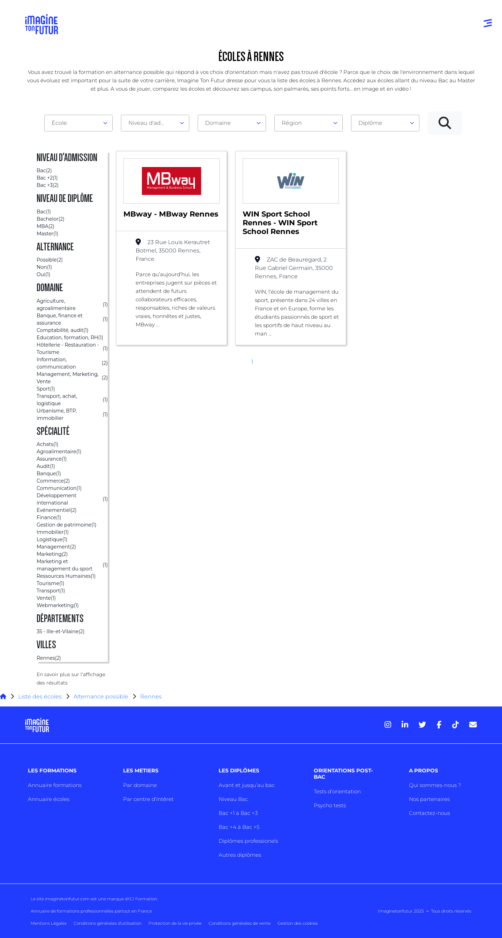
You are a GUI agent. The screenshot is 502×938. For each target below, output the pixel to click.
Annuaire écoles (48, 799)
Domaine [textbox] (218, 123)
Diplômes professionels (248, 841)
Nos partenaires (429, 799)
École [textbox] (59, 123)
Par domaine (140, 785)
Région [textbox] (292, 123)
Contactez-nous (429, 813)
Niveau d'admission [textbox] (152, 123)
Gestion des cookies (297, 923)
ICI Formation (142, 898)
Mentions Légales (49, 923)
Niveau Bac (233, 799)
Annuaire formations (55, 785)
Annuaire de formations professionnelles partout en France (91, 911)
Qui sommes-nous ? (435, 785)
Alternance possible (101, 696)
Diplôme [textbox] (370, 123)
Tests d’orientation (337, 791)
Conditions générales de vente (239, 923)
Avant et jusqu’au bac (247, 785)
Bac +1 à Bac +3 (238, 813)
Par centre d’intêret (148, 799)
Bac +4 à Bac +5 (239, 827)
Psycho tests (330, 805)
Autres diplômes (240, 855)
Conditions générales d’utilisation (108, 923)
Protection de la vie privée (175, 923)
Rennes (151, 696)
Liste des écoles (40, 696)
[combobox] (78, 123)
